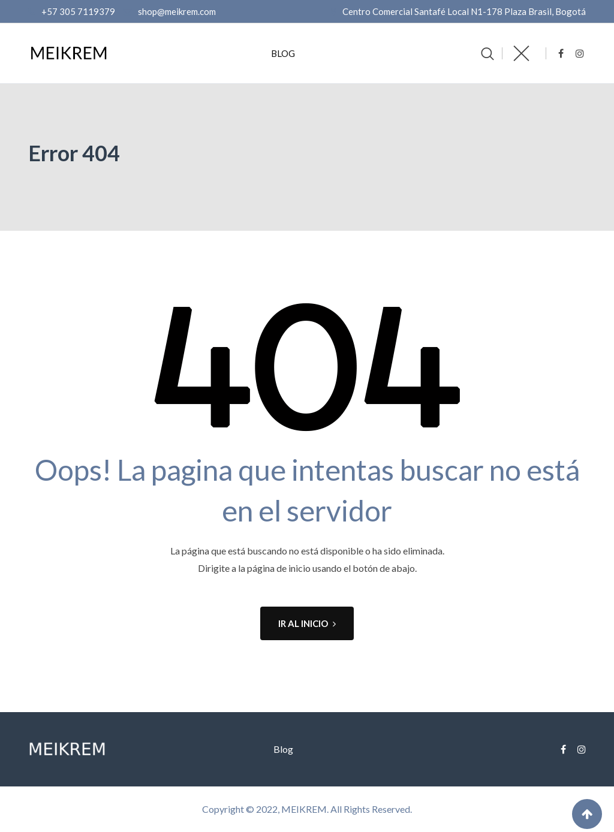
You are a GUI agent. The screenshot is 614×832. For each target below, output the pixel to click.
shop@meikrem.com (177, 11)
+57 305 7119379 (78, 11)
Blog (283, 53)
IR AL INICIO (307, 623)
